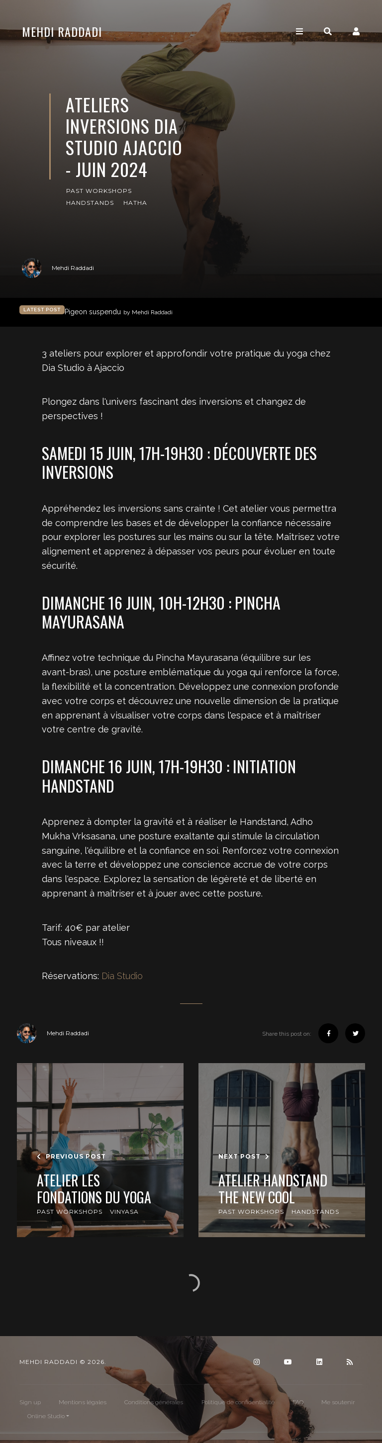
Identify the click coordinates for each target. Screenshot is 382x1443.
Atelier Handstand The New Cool (272, 1188)
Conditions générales (153, 1402)
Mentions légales (82, 1402)
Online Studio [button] (46, 1416)
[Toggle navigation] (299, 31)
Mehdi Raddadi (62, 31)
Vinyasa (124, 1211)
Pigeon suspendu (119, 312)
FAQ (297, 1402)
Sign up (30, 1402)
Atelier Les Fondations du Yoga (94, 1188)
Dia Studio (122, 976)
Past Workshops (99, 190)
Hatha (135, 202)
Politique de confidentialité (238, 1402)
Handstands (90, 202)
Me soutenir (338, 1402)
